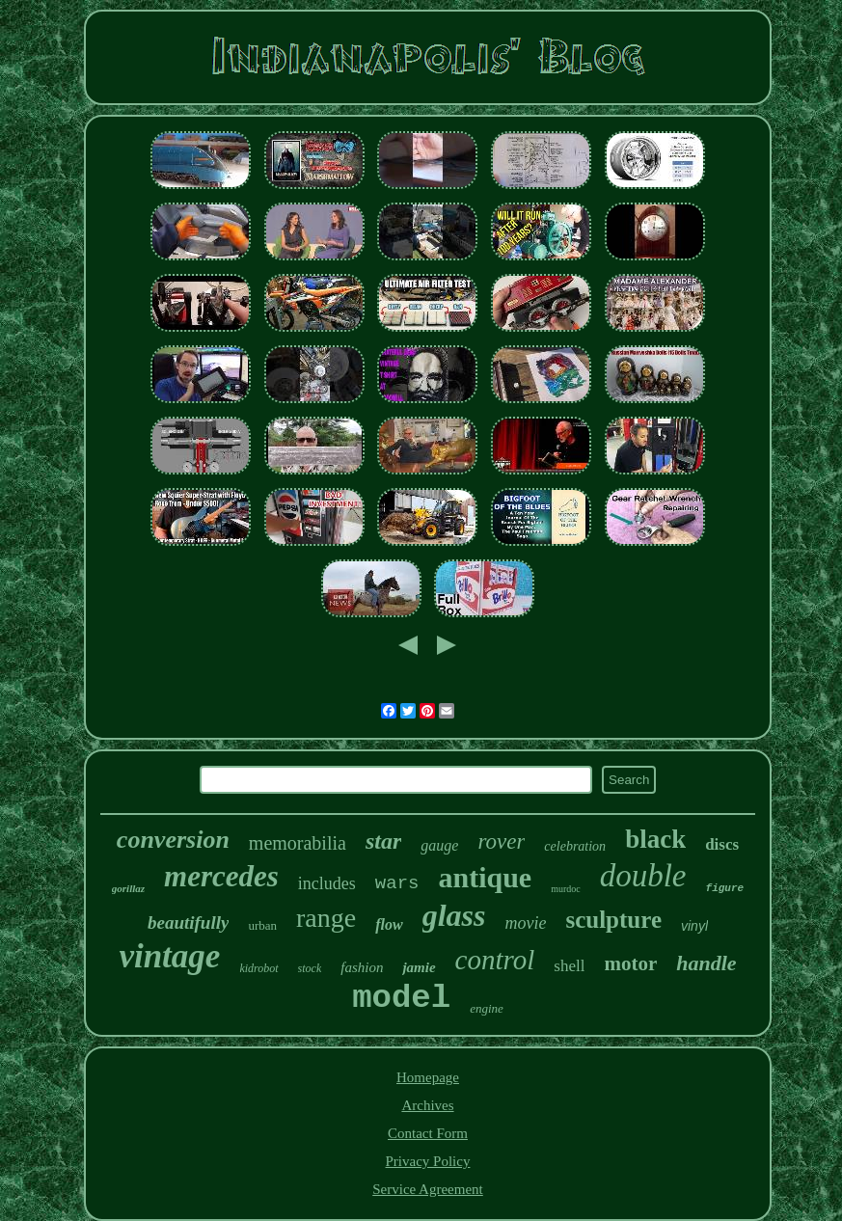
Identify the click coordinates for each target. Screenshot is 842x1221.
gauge (439, 845)
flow (388, 924)
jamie (418, 967)
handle (706, 963)
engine (486, 1008)
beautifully (188, 922)
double (643, 875)
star (383, 841)
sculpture (613, 920)
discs (722, 844)
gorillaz (128, 888)
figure (725, 888)
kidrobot (258, 968)
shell (569, 966)
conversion (173, 840)
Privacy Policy (428, 1161)
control (495, 959)
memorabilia (297, 843)
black (655, 839)
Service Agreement (427, 1189)
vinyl (694, 926)
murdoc (566, 888)
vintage (169, 956)
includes (327, 883)
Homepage (427, 1077)
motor (630, 963)
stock (310, 968)
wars (397, 883)
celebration (575, 846)
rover (501, 841)
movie (525, 923)
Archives (427, 1105)
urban (262, 925)
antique (484, 877)
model (401, 998)
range (326, 918)
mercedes (221, 876)
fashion (361, 967)
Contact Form (428, 1133)
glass (454, 915)
